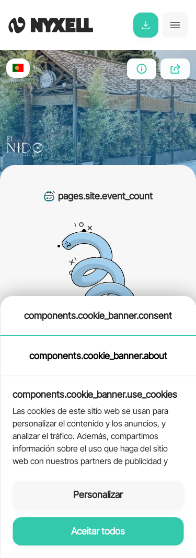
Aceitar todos (98, 531)
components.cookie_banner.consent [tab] (98, 315)
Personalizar (98, 494)
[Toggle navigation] (175, 25)
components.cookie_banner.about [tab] (98, 355)
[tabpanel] (98, 422)
